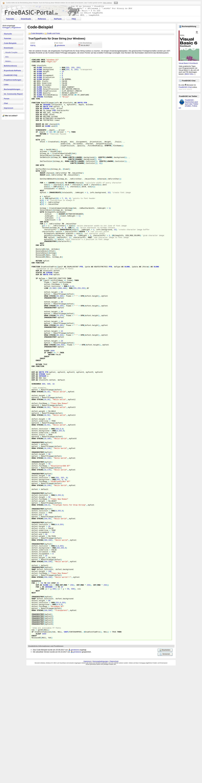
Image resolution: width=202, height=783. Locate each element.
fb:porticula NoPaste (12, 70)
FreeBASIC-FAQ (10, 75)
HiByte (101, 177)
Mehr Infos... (190, 74)
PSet (90, 273)
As (35, 69)
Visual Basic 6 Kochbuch (188, 63)
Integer (46, 114)
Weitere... (8, 61)
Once (43, 60)
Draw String (50, 343)
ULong (39, 69)
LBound (51, 207)
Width (82, 266)
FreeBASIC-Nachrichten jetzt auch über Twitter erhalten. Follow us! (188, 104)
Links (6, 85)
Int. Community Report (13, 94)
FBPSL (33, 45)
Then (73, 147)
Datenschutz (114, 777)
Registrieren (16, 28)
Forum (6, 99)
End (33, 107)
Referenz (42, 19)
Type (34, 67)
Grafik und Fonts (53, 33)
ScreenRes (36, 449)
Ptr (85, 111)
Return (43, 149)
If (37, 147)
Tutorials (10, 19)
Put (45, 273)
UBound (71, 207)
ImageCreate (55, 219)
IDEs (7, 57)
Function (36, 111)
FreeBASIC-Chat (185, 87)
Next (42, 217)
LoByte (71, 177)
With (38, 156)
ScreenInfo (41, 144)
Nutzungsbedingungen (100, 777)
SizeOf (62, 245)
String (40, 104)
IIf (55, 212)
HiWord (78, 179)
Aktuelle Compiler (11, 52)
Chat (6, 103)
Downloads (26, 19)
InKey (49, 411)
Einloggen (6, 28)
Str (82, 343)
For (41, 207)
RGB (63, 69)
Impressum (8, 108)
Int (61, 690)
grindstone (61, 45)
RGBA (65, 177)
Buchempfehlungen (12, 89)
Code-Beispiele (10, 43)
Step (53, 688)
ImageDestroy (50, 278)
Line (46, 334)
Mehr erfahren (107, 3)
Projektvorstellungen (12, 80)
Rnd (65, 690)
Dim (37, 114)
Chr (69, 261)
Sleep (46, 409)
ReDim (38, 137)
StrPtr (108, 163)
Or (75, 102)
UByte (80, 111)
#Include (36, 60)
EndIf (38, 151)
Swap (34, 671)
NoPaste (58, 19)
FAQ (74, 19)
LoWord (78, 177)
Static (39, 315)
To (69, 196)
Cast (66, 746)
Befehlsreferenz (10, 66)
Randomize (36, 685)
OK (116, 3)
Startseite (8, 34)
